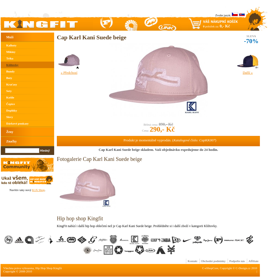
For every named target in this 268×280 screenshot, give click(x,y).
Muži (10, 37)
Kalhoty (11, 45)
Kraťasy (11, 84)
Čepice (10, 104)
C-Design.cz (243, 268)
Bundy (10, 71)
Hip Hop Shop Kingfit (48, 268)
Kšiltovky (12, 64)
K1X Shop (38, 190)
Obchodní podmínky (213, 261)
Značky (11, 141)
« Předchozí (69, 73)
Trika (9, 58)
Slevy (9, 117)
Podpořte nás (237, 261)
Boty (9, 77)
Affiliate (254, 261)
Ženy (9, 132)
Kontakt (192, 261)
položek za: (216, 26)
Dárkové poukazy (17, 123)
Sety (9, 91)
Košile (10, 97)
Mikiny (10, 51)
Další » (248, 73)
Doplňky (11, 110)
